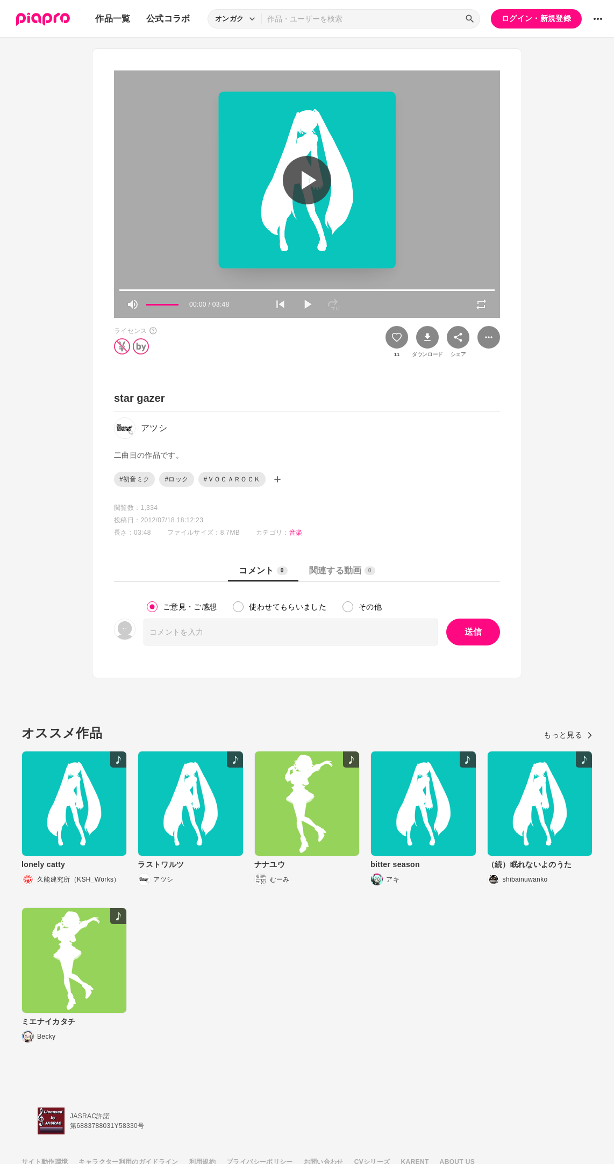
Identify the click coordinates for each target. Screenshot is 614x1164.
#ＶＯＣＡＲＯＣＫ (232, 479)
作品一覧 (112, 18)
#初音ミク (134, 479)
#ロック (176, 479)
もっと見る (568, 734)
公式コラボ (168, 18)
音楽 (296, 532)
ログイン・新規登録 (536, 18)
